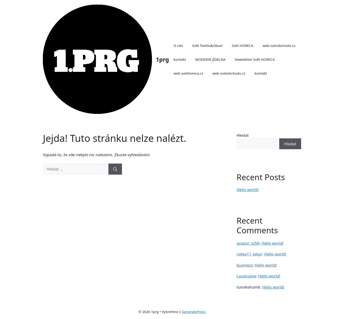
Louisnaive (246, 276)
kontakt (180, 59)
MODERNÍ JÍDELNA (210, 59)
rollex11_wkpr (249, 254)
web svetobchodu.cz (279, 45)
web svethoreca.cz (188, 73)
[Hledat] (115, 169)
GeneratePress (193, 311)
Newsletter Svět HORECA (255, 59)
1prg (162, 59)
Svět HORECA (242, 45)
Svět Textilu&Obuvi (207, 45)
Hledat (243, 135)
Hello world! (248, 189)
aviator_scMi (248, 243)
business (245, 265)
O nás (178, 45)
